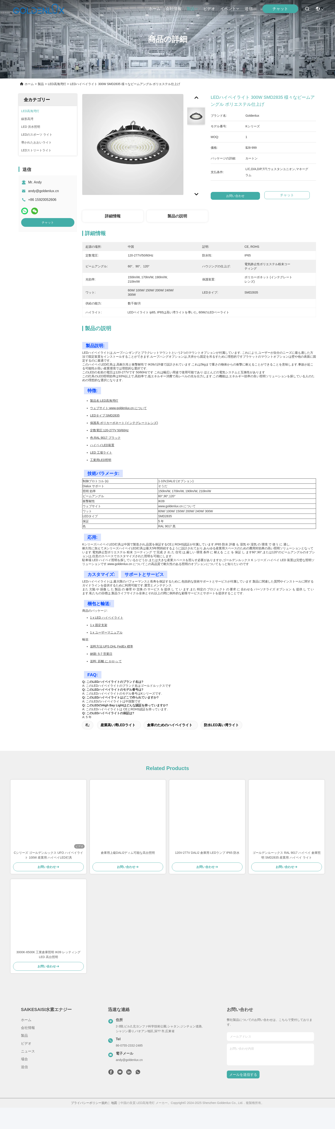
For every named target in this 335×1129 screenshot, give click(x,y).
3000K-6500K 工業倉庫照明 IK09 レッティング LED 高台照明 (48, 954)
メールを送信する (243, 1074)
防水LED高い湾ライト (221, 725)
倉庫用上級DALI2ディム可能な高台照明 (128, 852)
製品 (192, 9)
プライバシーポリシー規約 (89, 1103)
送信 (249, 9)
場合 (24, 1059)
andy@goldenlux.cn (43, 191)
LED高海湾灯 (57, 84)
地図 (114, 1103)
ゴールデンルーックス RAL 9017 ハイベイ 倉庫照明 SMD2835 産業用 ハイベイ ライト (286, 855)
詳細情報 (113, 216)
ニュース (28, 1051)
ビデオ (209, 9)
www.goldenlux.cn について (128, 408)
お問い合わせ (235, 195)
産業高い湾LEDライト (118, 725)
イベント (229, 9)
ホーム (155, 9)
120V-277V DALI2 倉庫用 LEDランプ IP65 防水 (207, 852)
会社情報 (173, 9)
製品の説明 (177, 216)
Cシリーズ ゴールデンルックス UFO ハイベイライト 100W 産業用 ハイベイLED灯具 (48, 855)
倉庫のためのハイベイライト (169, 725)
